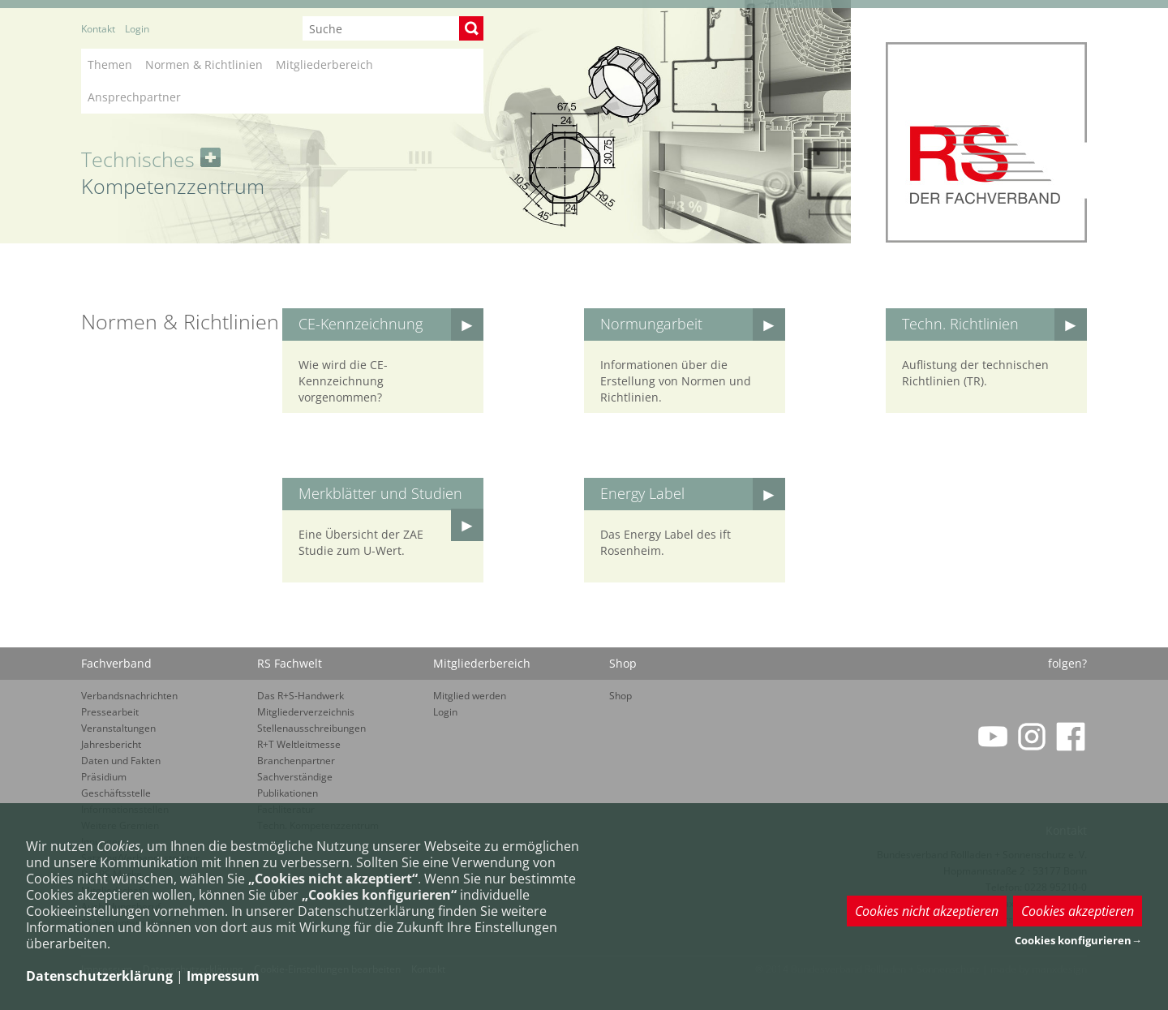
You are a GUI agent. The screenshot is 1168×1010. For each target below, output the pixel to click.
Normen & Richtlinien (204, 64)
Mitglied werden (469, 696)
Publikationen (287, 793)
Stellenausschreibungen (311, 728)
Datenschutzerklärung (99, 976)
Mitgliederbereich (324, 64)
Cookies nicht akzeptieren (926, 911)
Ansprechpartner (134, 97)
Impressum (223, 976)
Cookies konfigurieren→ (1078, 940)
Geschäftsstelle (116, 793)
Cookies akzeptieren (1077, 911)
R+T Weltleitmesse (299, 744)
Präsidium (104, 777)
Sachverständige (295, 777)
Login (137, 29)
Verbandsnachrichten (129, 696)
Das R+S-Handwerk (300, 696)
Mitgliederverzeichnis (305, 712)
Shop (620, 696)
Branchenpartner (296, 760)
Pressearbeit (110, 712)
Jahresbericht (111, 744)
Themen (110, 64)
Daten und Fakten (121, 760)
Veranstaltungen (118, 728)
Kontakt (98, 29)
